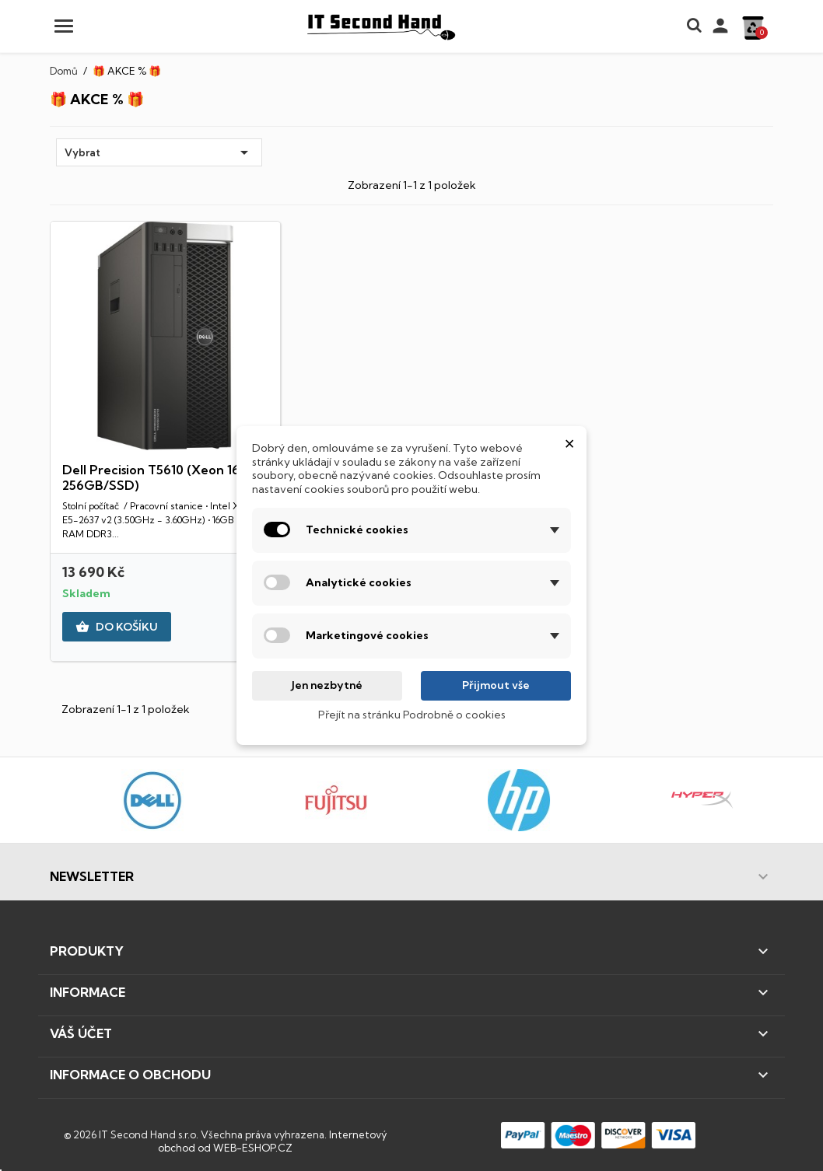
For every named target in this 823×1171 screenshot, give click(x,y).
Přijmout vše (496, 685)
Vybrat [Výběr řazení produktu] (159, 152)
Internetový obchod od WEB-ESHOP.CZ (272, 1141)
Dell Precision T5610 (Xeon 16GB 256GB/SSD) (160, 477)
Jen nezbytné (327, 685)
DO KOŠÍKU (116, 627)
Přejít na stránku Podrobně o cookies (412, 715)
